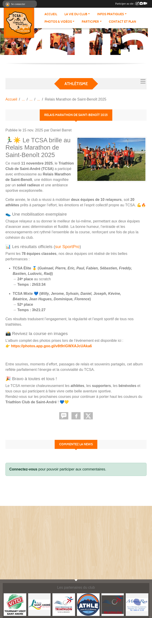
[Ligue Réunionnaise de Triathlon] (63, 604)
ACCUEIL (50, 14)
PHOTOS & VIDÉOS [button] (58, 22)
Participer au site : (131, 3)
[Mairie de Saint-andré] (39, 604)
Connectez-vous (23, 469)
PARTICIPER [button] (90, 22)
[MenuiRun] (137, 604)
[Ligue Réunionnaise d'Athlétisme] (88, 604)
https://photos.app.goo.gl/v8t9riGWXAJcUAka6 (51, 346)
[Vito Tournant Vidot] (15, 604)
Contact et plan (122, 22)
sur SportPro (67, 246)
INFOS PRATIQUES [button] (110, 14)
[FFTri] (112, 604)
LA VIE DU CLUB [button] (75, 14)
